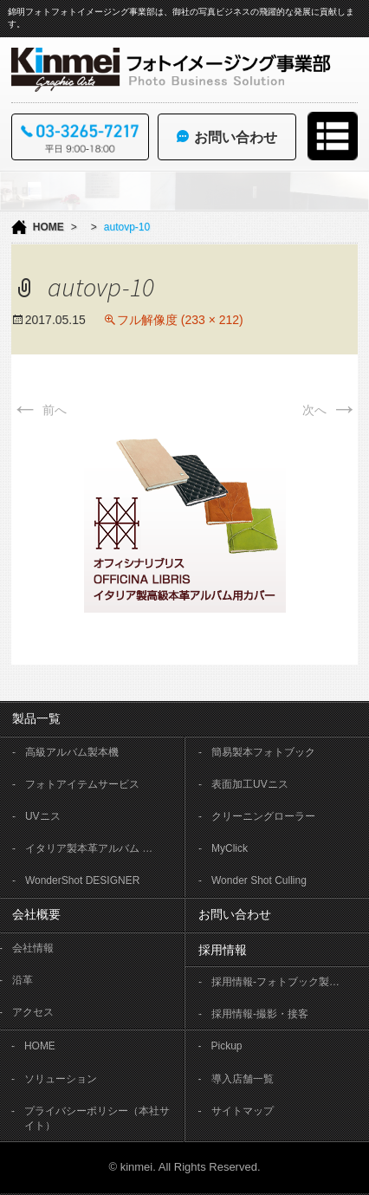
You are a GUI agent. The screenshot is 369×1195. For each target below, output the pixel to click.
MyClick (229, 848)
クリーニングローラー (263, 816)
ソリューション (60, 1079)
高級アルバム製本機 (72, 752)
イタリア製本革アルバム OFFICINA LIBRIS (98, 848)
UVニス (43, 816)
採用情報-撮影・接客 (259, 1014)
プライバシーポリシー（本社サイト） (97, 1118)
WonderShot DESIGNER (82, 880)
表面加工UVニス (249, 784)
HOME (48, 227)
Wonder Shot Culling (259, 880)
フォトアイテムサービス (82, 784)
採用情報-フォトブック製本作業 (285, 982)
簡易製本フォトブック (263, 752)
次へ (330, 410)
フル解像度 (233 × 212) (180, 320)
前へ (39, 410)
